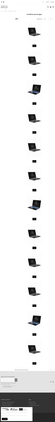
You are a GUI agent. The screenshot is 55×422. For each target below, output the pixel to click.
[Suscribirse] (16, 380)
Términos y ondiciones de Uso (8, 402)
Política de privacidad (7, 386)
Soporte (47, 1)
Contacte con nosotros (34, 405)
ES (43, 1)
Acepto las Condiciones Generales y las (8, 386)
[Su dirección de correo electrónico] (8, 380)
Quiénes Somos (32, 402)
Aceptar (4, 419)
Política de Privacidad (6, 405)
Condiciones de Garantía (7, 403)
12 (45, 19)
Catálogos (52, 1)
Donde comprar (32, 403)
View (34, 45)
